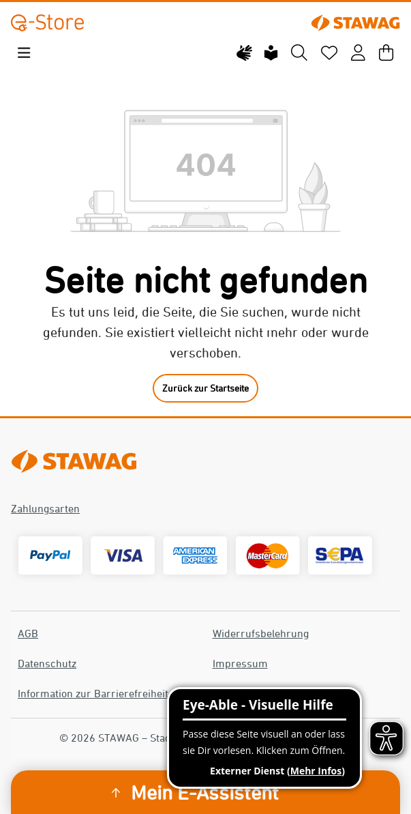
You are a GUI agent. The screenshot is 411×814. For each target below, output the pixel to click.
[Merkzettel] (329, 53)
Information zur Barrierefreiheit (93, 693)
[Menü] (24, 53)
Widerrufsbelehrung (261, 633)
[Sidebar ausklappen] (116, 792)
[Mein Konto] (358, 53)
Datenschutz (47, 663)
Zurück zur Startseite (205, 388)
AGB (28, 633)
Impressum (240, 663)
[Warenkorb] (386, 53)
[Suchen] (299, 53)
